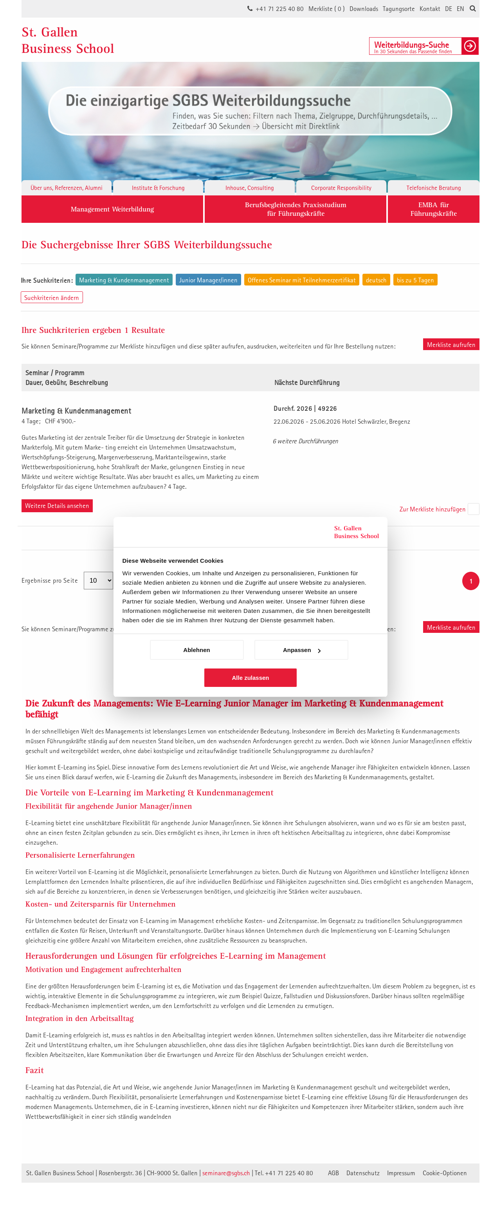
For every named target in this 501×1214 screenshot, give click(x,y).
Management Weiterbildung (112, 209)
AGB (333, 1173)
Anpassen (302, 650)
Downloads (364, 9)
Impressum (401, 1173)
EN (460, 9)
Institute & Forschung (158, 187)
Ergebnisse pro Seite (51, 580)
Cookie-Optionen (445, 1173)
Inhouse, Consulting (249, 187)
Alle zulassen (250, 677)
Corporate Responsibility (341, 187)
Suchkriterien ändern (51, 298)
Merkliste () (326, 9)
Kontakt (430, 9)
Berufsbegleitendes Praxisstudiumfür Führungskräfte (295, 209)
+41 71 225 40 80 (280, 9)
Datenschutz (363, 1173)
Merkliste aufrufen (451, 345)
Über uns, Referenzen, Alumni (67, 187)
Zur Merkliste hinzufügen (433, 509)
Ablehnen (196, 650)
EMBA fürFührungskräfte (434, 209)
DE (448, 9)
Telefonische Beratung (434, 187)
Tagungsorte (399, 9)
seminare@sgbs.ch (226, 1173)
